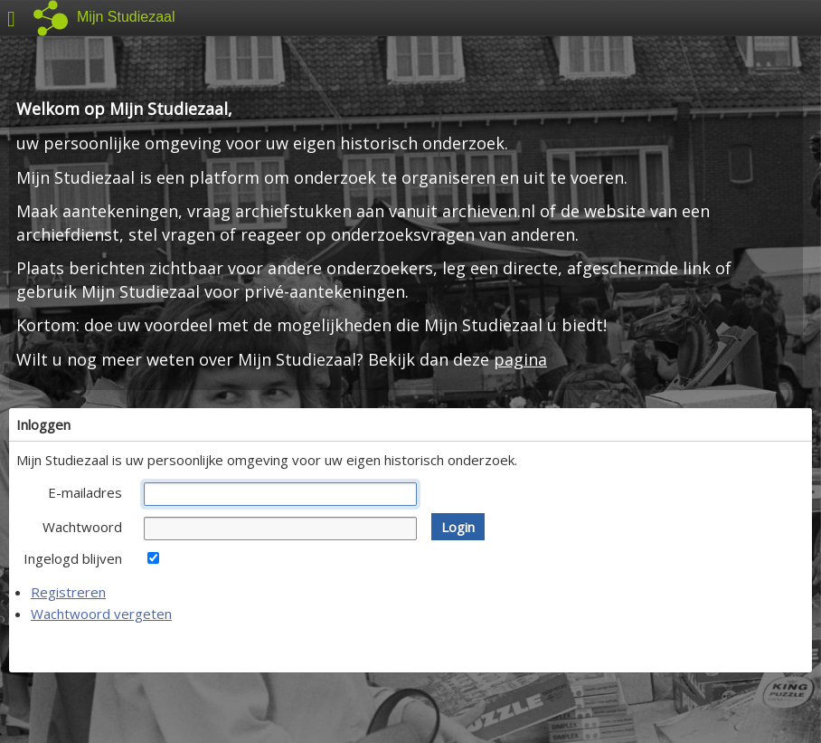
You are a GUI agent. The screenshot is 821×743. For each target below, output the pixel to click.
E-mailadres (85, 492)
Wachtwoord (82, 527)
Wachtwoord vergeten (101, 614)
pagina (520, 359)
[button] (458, 526)
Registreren (68, 592)
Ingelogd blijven (73, 558)
